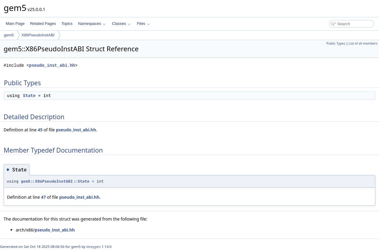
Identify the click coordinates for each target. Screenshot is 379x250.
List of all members (363, 43)
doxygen (93, 246)
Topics (66, 23)
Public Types (336, 43)
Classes (121, 23)
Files (143, 23)
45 (40, 130)
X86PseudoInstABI (38, 35)
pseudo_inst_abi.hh (52, 65)
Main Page (15, 23)
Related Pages (43, 23)
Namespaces (92, 23)
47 (43, 197)
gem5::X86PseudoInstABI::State (55, 181)
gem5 (9, 35)
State (29, 95)
